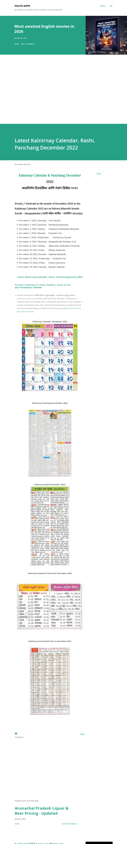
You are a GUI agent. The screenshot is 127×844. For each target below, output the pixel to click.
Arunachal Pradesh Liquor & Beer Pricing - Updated (42, 811)
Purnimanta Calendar (43, 286)
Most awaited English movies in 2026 (44, 29)
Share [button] (16, 44)
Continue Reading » (70, 824)
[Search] (102, 6)
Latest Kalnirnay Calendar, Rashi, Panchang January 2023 (50, 277)
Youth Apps (22, 6)
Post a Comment (28, 44)
